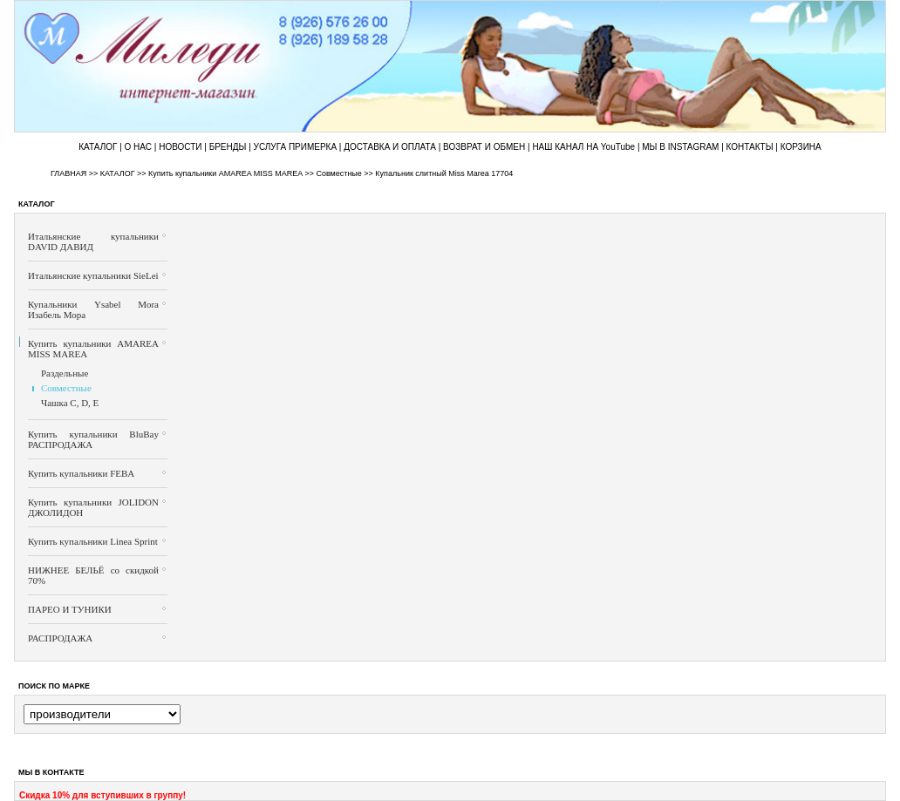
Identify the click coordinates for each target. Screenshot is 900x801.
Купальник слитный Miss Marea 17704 (444, 173)
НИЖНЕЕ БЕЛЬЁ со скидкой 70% (93, 575)
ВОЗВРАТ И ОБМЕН (484, 147)
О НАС (138, 147)
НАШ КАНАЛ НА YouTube (583, 147)
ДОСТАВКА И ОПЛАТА (390, 147)
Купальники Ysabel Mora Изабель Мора (93, 309)
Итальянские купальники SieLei (93, 275)
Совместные (338, 173)
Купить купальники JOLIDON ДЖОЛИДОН (93, 507)
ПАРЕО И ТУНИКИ (70, 609)
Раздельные (64, 373)
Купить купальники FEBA (81, 473)
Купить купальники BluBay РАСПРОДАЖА (93, 439)
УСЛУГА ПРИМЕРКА (296, 147)
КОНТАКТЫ (750, 147)
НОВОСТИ (180, 147)
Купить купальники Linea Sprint (93, 541)
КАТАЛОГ (97, 147)
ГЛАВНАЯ (68, 173)
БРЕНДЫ (228, 147)
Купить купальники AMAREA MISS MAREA (225, 173)
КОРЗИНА (801, 147)
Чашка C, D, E (70, 402)
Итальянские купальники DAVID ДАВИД (93, 241)
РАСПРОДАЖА (60, 638)
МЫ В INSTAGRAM (680, 147)
